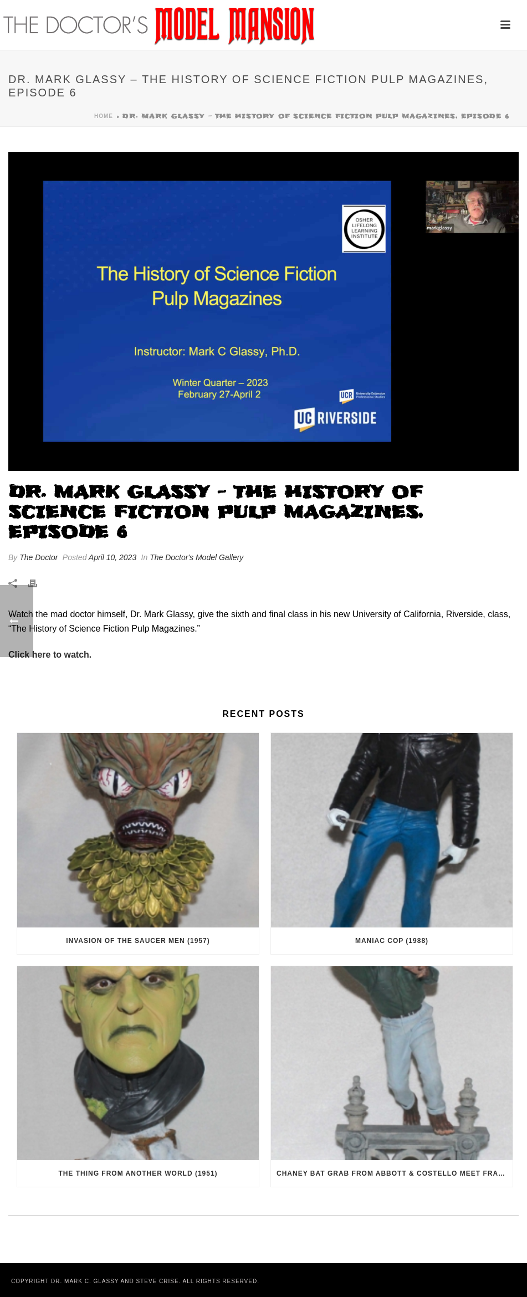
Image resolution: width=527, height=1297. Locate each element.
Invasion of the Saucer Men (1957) (137, 941)
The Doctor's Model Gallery (196, 557)
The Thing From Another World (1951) (137, 1173)
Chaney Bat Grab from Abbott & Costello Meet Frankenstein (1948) (395, 1173)
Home (103, 116)
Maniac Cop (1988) (391, 941)
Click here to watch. (49, 654)
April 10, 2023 (112, 557)
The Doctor (38, 557)
